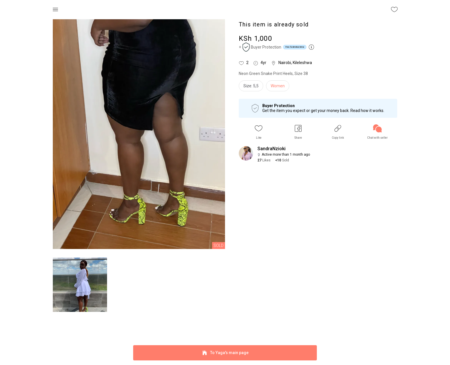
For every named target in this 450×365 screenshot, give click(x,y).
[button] (258, 132)
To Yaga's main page (225, 352)
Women (278, 86)
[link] (377, 132)
